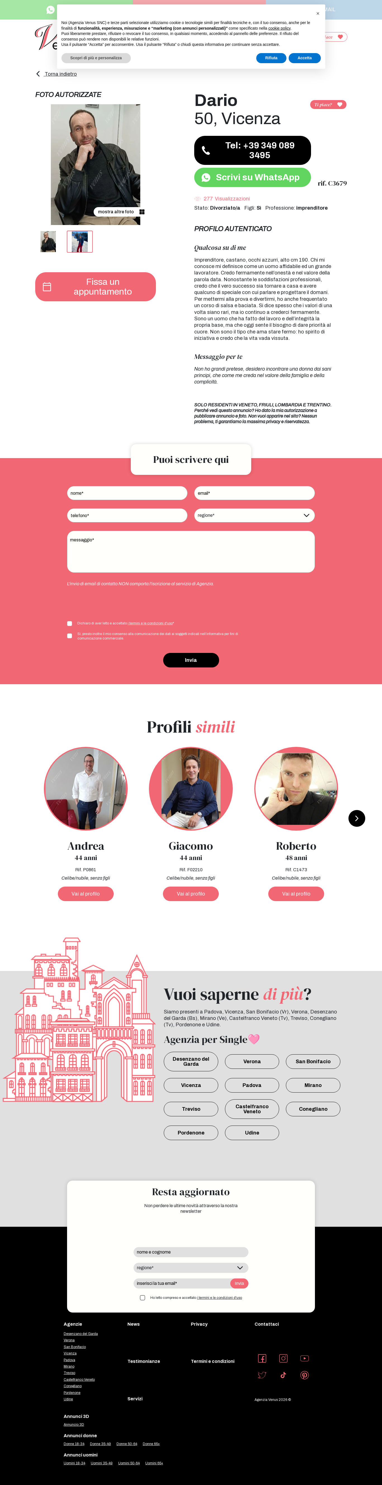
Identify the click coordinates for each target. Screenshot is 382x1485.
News (133, 1324)
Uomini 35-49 (102, 1463)
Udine (252, 1133)
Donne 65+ (151, 1444)
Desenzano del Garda (191, 1061)
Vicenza (191, 1085)
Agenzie (73, 1324)
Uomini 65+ (154, 1463)
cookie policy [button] (279, 28)
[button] (318, 13)
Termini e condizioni (212, 1361)
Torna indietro (56, 74)
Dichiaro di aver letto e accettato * (125, 623)
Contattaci (267, 1324)
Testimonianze (143, 1361)
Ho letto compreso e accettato (196, 1298)
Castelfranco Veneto (252, 1109)
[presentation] (109, 603)
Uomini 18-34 (74, 1463)
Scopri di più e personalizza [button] (96, 58)
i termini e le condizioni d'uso (150, 623)
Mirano (313, 1085)
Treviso (191, 1109)
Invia (191, 660)
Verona (252, 1061)
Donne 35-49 (100, 1444)
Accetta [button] (305, 58)
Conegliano (313, 1109)
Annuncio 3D (74, 1425)
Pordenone (191, 1133)
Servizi (135, 1398)
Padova (252, 1085)
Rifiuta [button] (271, 58)
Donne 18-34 (74, 1444)
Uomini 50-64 (129, 1463)
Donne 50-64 (127, 1444)
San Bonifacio (313, 1061)
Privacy (199, 1324)
